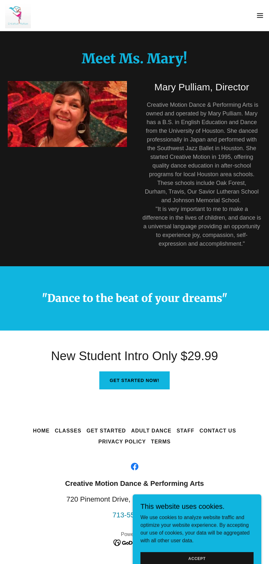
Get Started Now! (134, 380)
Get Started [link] (106, 430)
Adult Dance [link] (151, 430)
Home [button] (41, 430)
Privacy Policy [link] (122, 441)
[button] (260, 15)
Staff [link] (185, 430)
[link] (18, 15)
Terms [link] (161, 441)
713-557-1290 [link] (134, 515)
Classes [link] (68, 430)
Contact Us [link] (218, 430)
